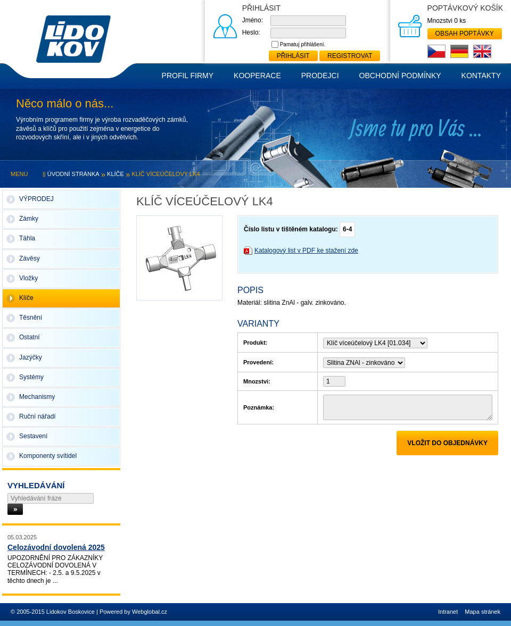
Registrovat (349, 56)
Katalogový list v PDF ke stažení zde (306, 250)
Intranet (448, 611)
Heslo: (251, 32)
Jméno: (252, 20)
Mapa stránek (482, 611)
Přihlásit (293, 56)
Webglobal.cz (149, 611)
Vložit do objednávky (447, 443)
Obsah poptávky (464, 33)
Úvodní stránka (73, 174)
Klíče (115, 174)
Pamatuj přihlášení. (303, 44)
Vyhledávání (36, 485)
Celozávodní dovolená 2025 (56, 547)
